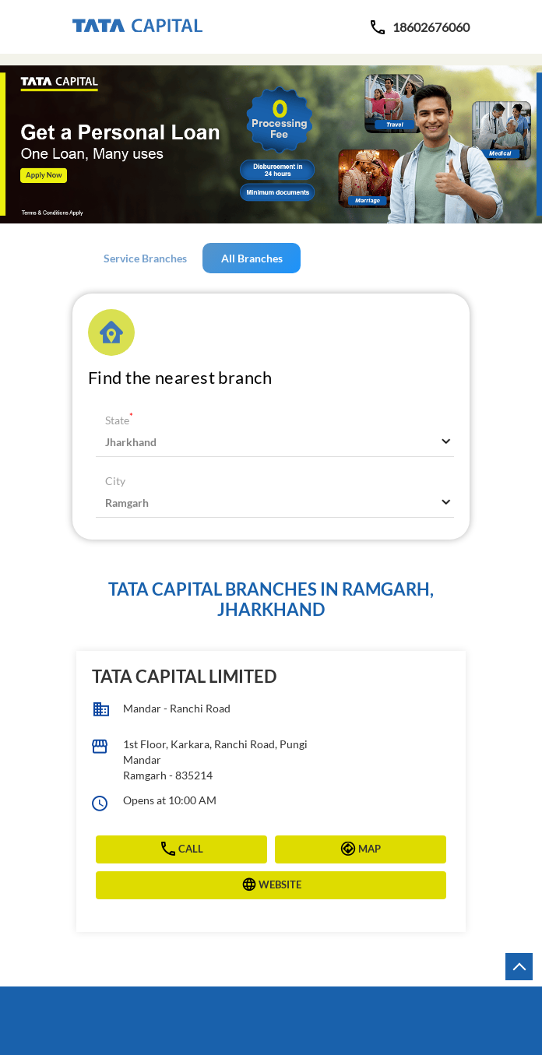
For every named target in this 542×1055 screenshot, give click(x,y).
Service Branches (145, 258)
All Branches (252, 258)
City (115, 480)
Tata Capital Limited (184, 676)
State (119, 420)
